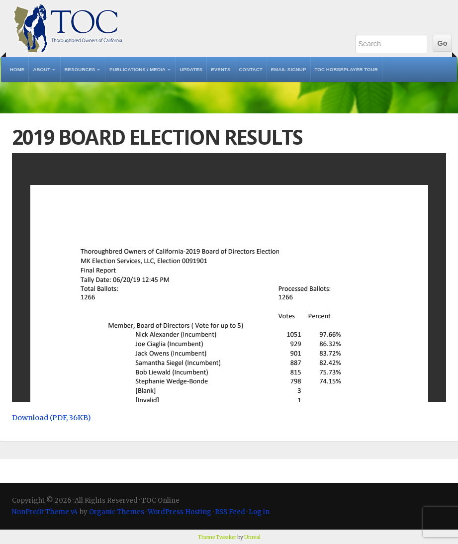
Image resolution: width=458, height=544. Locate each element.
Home (17, 69)
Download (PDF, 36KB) (51, 417)
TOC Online (68, 28)
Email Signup (288, 69)
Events (220, 69)
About (41, 69)
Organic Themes (116, 512)
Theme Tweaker (217, 537)
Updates (191, 69)
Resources (80, 69)
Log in (259, 512)
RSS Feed (230, 512)
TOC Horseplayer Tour (346, 69)
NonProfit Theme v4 (45, 512)
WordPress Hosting (179, 512)
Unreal (252, 537)
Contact (251, 69)
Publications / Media (137, 69)
